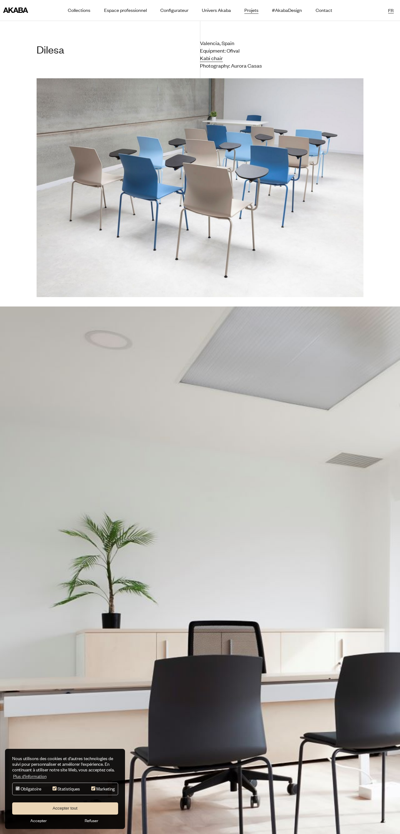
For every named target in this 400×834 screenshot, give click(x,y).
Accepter (38, 820)
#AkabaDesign (287, 10)
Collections (79, 10)
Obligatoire (28, 789)
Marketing (103, 789)
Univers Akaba (216, 10)
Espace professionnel (125, 10)
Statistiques (66, 789)
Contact (324, 10)
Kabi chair (211, 57)
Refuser (91, 820)
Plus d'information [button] (30, 776)
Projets (251, 10)
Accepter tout (65, 808)
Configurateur (174, 10)
